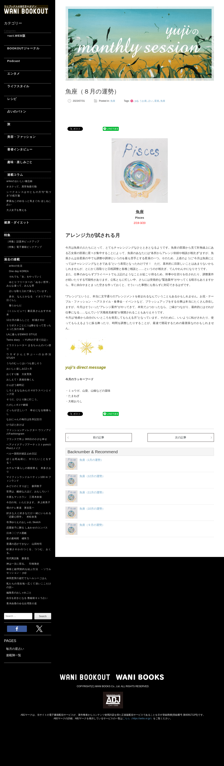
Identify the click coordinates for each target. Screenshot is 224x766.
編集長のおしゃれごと (19, 592)
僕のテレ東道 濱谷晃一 (20, 507)
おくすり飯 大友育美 (19, 374)
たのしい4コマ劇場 (17, 404)
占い (150, 101)
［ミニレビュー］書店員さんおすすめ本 (28, 313)
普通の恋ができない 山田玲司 (24, 543)
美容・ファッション (20, 136)
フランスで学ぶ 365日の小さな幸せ (26, 439)
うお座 (143, 101)
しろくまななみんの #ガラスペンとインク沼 (28, 392)
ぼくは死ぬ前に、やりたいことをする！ (28, 461)
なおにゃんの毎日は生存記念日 (24, 419)
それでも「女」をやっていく (24, 276)
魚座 (112, 101)
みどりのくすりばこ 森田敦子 (24, 486)
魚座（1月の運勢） (91, 459)
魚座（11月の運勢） (92, 492)
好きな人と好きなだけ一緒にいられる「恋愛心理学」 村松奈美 (28, 515)
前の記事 (98, 437)
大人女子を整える (16, 210)
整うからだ (14, 305)
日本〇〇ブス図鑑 (16, 533)
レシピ (10, 99)
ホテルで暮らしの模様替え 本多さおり (28, 470)
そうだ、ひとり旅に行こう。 (22, 399)
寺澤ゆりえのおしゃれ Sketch (23, 522)
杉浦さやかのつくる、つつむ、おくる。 (28, 551)
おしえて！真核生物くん (20, 379)
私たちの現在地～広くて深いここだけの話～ (28, 585)
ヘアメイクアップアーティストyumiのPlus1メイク (28, 446)
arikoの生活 (14, 265)
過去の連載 (12, 259)
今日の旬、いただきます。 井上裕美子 (28, 502)
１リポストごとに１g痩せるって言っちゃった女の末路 (28, 327)
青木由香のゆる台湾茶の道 (21, 603)
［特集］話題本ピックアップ (22, 241)
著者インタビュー (18, 149)
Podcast (12, 61)
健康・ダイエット (16, 222)
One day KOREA (17, 271)
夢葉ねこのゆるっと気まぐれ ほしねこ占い (28, 203)
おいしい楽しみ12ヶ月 (19, 368)
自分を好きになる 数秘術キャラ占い (27, 598)
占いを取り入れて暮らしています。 (27, 291)
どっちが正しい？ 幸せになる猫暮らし (28, 412)
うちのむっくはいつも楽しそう (24, 363)
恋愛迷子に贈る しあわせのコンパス (27, 527)
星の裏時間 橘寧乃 (17, 538)
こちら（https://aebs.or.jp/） (138, 718)
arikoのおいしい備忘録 (19, 181)
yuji (136, 101)
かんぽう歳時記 (15, 385)
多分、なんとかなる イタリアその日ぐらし (28, 298)
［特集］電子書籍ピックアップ (24, 247)
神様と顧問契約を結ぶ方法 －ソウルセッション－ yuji (28, 571)
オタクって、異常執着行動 (21, 186)
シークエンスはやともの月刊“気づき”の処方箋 (28, 194)
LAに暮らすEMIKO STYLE (21, 334)
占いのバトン (15, 111)
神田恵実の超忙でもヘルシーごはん (26, 578)
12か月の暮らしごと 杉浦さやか (25, 320)
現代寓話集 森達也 (17, 558)
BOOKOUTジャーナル (21, 48)
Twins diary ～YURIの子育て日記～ (27, 339)
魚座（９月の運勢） (92, 524)
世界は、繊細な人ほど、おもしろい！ (27, 491)
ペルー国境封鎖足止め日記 (21, 453)
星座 (156, 101)
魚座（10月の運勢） (92, 508)
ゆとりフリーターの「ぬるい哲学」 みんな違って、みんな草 (28, 284)
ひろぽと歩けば (15, 424)
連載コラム (13, 174)
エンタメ (12, 73)
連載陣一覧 (13, 655)
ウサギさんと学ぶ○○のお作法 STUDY (28, 356)
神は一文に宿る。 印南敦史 (24, 563)
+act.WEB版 (14, 35)
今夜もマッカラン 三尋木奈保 (24, 497)
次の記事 (180, 437)
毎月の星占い (15, 648)
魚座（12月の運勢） (92, 476)
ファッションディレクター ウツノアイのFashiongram (28, 432)
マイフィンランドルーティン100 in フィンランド (28, 479)
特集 (7, 235)
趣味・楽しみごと (18, 162)
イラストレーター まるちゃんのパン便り (28, 347)
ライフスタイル (16, 86)
